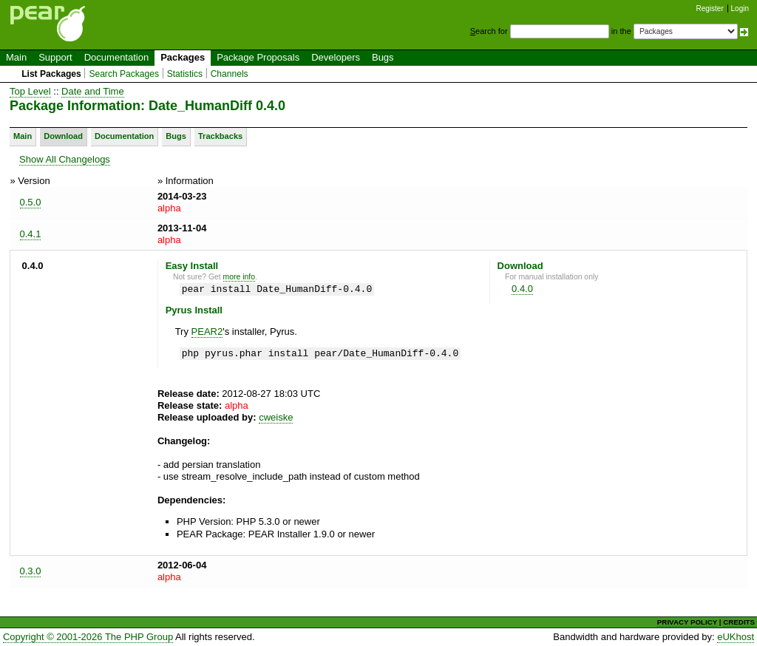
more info (239, 277)
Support (55, 57)
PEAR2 (207, 331)
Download (63, 136)
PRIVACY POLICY (687, 622)
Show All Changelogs (64, 159)
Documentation (116, 57)
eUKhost (735, 636)
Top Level (30, 91)
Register (710, 8)
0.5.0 (30, 202)
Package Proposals (258, 57)
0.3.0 (30, 571)
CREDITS (739, 622)
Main (16, 57)
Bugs (383, 57)
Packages (182, 57)
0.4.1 (30, 233)
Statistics (185, 74)
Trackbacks (220, 136)
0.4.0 (522, 288)
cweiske (276, 417)
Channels (229, 74)
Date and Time (92, 91)
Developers (335, 57)
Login (740, 8)
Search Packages (124, 74)
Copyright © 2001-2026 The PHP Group (88, 636)
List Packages (51, 74)
